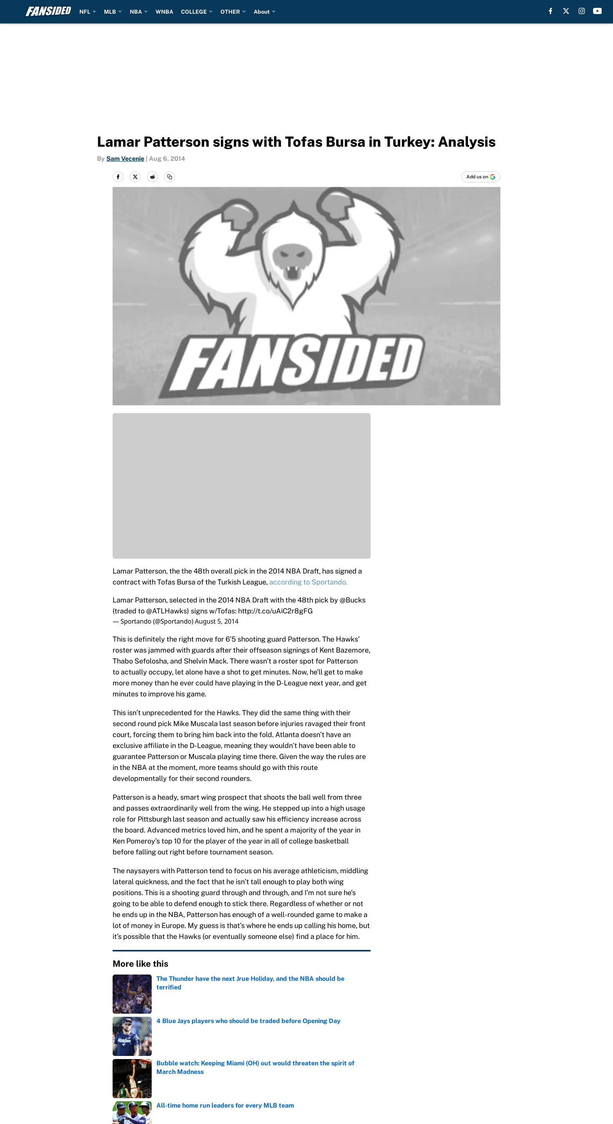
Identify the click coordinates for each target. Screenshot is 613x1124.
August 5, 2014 (217, 621)
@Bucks (353, 600)
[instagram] (582, 11)
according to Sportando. (308, 582)
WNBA (164, 12)
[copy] (169, 176)
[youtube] (597, 11)
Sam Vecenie (125, 158)
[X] (566, 11)
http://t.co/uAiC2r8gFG (275, 611)
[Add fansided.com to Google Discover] (480, 176)
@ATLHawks (166, 611)
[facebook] (550, 11)
